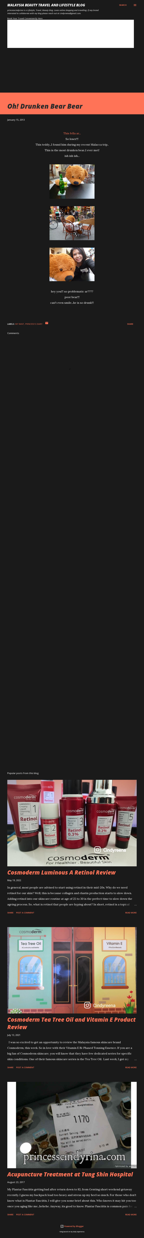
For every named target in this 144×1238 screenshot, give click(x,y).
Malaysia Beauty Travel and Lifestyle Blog (46, 5)
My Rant (19, 324)
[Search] (123, 5)
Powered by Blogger (72, 1226)
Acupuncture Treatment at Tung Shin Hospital (70, 1174)
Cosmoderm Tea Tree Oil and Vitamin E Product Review (71, 1023)
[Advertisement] (72, 73)
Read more (131, 912)
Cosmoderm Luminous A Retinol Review (61, 872)
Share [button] (130, 324)
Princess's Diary (33, 324)
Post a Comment (25, 912)
